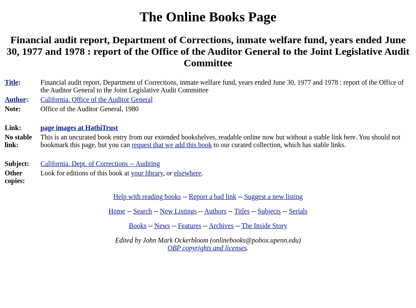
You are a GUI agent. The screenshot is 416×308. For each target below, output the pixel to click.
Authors (215, 211)
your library (147, 173)
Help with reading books (147, 196)
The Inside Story (264, 225)
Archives (221, 225)
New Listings (178, 211)
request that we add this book (172, 144)
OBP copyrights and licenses (207, 248)
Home (116, 211)
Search (142, 211)
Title (11, 82)
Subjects (269, 211)
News (162, 225)
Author (15, 99)
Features (189, 225)
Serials (298, 211)
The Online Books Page (208, 16)
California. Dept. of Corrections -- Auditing (100, 163)
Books (138, 225)
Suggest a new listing (273, 196)
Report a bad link (212, 196)
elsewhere (187, 173)
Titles (242, 211)
